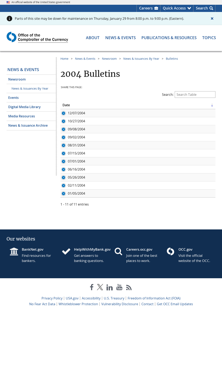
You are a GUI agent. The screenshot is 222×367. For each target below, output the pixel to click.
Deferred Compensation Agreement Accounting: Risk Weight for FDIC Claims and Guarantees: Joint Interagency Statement (157, 232)
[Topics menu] (209, 37)
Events (13, 97)
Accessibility (91, 352)
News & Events (23, 69)
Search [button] (202, 8)
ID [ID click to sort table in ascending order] (85, 105)
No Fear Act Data (42, 358)
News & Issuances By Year (30, 88)
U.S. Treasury (114, 352)
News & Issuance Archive (28, 125)
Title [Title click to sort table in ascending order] (111, 105)
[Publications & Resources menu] (169, 37)
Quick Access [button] (174, 8)
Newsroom (17, 79)
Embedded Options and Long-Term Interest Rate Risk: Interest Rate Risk (159, 186)
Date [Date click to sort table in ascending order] (66, 105)
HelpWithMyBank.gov (91, 303)
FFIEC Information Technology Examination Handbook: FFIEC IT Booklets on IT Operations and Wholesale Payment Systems (156, 153)
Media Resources (21, 116)
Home (64, 59)
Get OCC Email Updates (175, 358)
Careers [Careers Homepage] (146, 8)
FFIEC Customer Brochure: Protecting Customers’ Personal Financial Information (160, 140)
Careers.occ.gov (139, 303)
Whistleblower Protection (78, 358)
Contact (147, 358)
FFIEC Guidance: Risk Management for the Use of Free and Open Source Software (157, 127)
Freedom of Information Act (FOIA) (154, 352)
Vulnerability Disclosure (119, 358)
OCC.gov (185, 303)
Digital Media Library (24, 107)
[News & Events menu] (120, 37)
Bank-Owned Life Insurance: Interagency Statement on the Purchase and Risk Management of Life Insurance (160, 115)
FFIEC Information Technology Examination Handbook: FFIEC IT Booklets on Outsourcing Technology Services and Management (157, 173)
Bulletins (172, 59)
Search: (188, 94)
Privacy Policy (52, 352)
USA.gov (72, 352)
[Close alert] (212, 18)
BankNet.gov (32, 303)
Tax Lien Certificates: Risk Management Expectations (148, 163)
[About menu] (93, 37)
